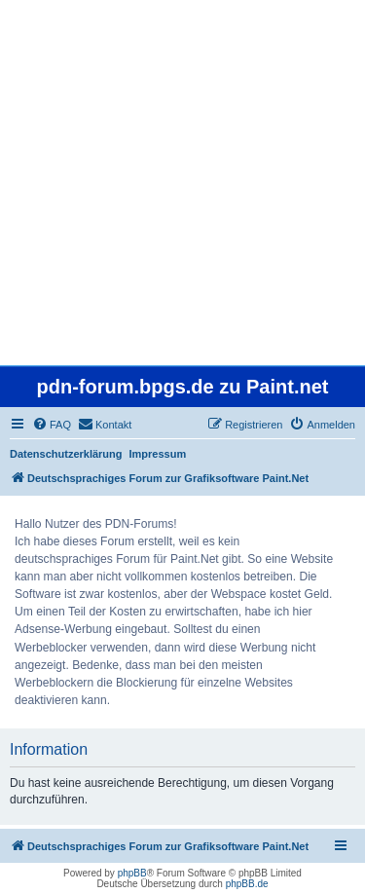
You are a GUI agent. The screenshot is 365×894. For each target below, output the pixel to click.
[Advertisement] (182, 182)
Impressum (158, 454)
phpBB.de (247, 883)
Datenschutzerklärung (66, 454)
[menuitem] (51, 424)
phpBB (132, 873)
